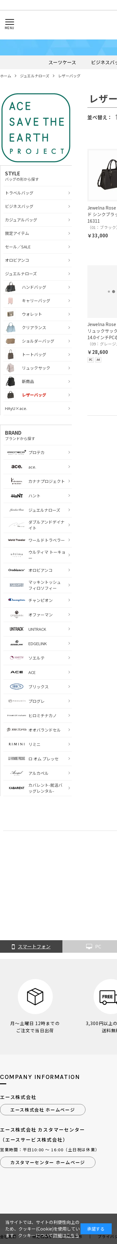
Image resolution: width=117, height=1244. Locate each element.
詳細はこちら (66, 1235)
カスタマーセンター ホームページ (47, 1162)
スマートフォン (31, 947)
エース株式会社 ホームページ (42, 1110)
